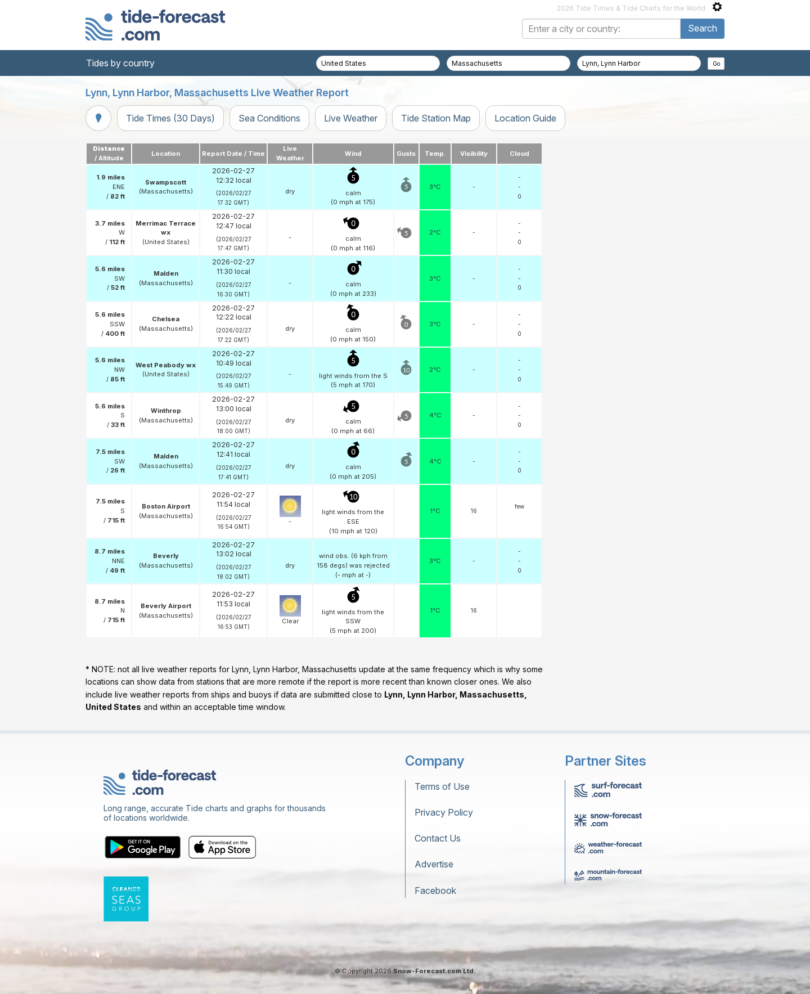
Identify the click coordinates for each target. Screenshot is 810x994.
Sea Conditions (269, 118)
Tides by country (120, 63)
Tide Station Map (436, 118)
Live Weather (350, 118)
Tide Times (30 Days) (170, 118)
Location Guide (525, 118)
